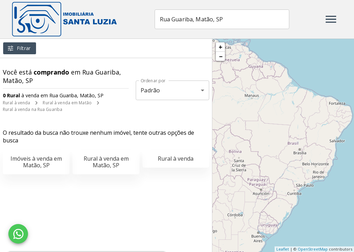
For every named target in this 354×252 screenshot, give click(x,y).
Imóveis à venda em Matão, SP (36, 162)
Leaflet (282, 249)
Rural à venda (16, 103)
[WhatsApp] (18, 234)
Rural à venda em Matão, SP (106, 162)
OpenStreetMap (313, 249)
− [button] (220, 56)
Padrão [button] (150, 90)
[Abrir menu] (331, 19)
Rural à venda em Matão (67, 103)
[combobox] (222, 19)
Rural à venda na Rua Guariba (32, 109)
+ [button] (220, 47)
